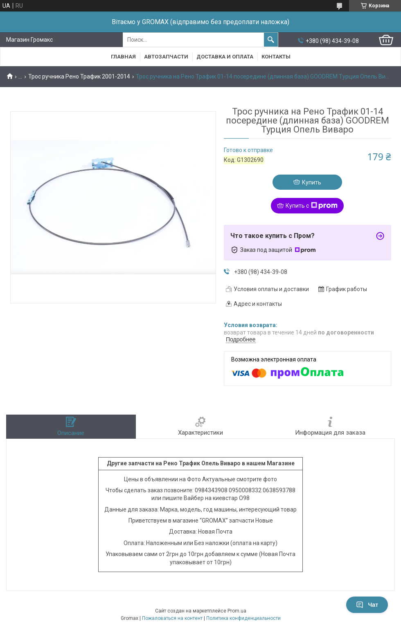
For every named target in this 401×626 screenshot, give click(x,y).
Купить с (312, 205)
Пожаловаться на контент (172, 618)
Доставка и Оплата (224, 57)
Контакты (276, 57)
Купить (311, 182)
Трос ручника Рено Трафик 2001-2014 (79, 76)
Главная (123, 57)
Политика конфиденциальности (243, 618)
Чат (367, 604)
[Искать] (271, 40)
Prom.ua (237, 611)
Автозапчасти (166, 57)
